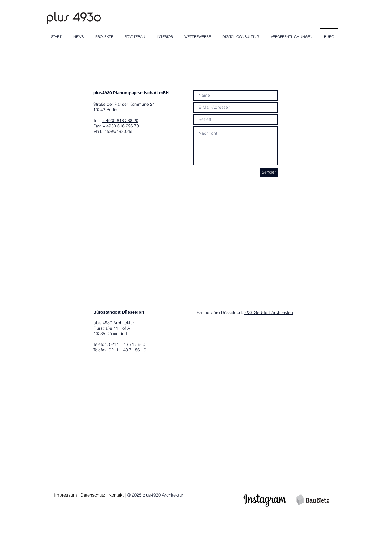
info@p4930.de (117, 131)
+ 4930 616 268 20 (120, 120)
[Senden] (269, 172)
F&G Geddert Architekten (268, 312)
